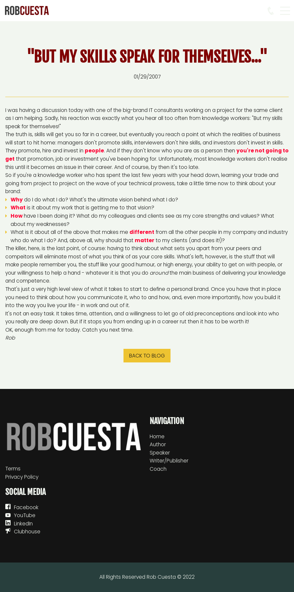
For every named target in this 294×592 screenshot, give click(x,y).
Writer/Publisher (169, 460)
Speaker (160, 452)
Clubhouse (27, 531)
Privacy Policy (21, 476)
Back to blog (147, 355)
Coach (158, 468)
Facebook (26, 507)
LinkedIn (23, 523)
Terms (13, 468)
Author (158, 444)
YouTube (24, 515)
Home (157, 436)
